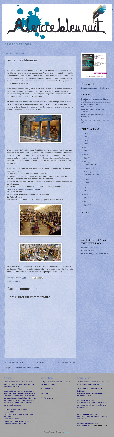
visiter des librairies (92, 175)
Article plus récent (13, 362)
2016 (86, 191)
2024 (86, 140)
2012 (86, 205)
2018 (86, 161)
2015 (86, 194)
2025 (86, 137)
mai (87, 179)
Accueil (40, 362)
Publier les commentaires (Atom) (27, 368)
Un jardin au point (87, 251)
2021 (86, 151)
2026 (86, 133)
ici (52, 389)
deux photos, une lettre (89, 247)
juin (87, 172)
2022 (86, 147)
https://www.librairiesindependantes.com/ (23, 189)
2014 (86, 198)
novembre (90, 165)
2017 (86, 187)
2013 (86, 201)
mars (88, 183)
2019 (86, 158)
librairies (17, 281)
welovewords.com (100, 426)
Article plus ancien (67, 362)
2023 (86, 144)
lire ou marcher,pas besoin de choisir (94, 254)
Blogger (67, 432)
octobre (89, 168)
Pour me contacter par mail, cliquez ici (95, 88)
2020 (86, 154)
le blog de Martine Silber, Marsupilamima (90, 105)
